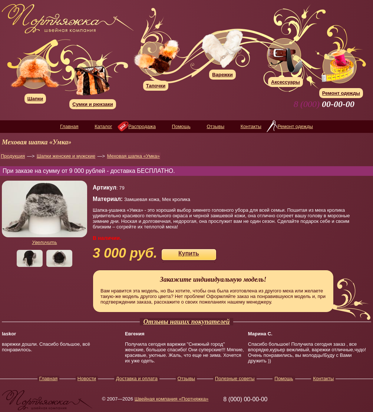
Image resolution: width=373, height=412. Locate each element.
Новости (86, 378)
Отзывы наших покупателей (186, 321)
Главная (69, 126)
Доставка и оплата (137, 378)
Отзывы (215, 126)
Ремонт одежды (295, 126)
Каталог (103, 126)
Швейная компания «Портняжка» (172, 399)
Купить (188, 253)
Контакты (251, 126)
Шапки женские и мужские (66, 156)
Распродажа (142, 126)
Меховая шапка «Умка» (133, 156)
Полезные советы (235, 378)
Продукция (13, 156)
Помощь (181, 126)
